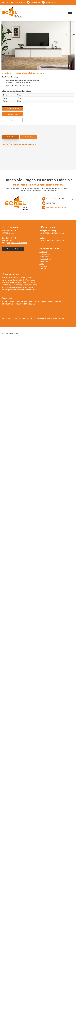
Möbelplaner (11, 137)
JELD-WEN (32, 304)
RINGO (24, 304)
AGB (32, 318)
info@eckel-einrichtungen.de (56, 207)
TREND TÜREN (14, 301)
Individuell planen (13, 108)
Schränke (42, 269)
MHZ (31, 301)
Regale (41, 264)
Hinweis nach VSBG (60, 318)
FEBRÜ (50, 301)
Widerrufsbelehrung (44, 318)
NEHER (44, 301)
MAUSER (5, 304)
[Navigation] (70, 12)
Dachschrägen (44, 254)
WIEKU (18, 304)
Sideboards (43, 266)
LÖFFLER (57, 301)
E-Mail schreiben (36, 2)
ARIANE (11, 304)
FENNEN (24, 301)
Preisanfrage (29, 137)
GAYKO (4, 301)
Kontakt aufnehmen (14, 249)
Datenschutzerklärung (20, 318)
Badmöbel (43, 252)
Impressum (6, 318)
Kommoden (43, 261)
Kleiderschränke (45, 259)
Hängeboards (44, 257)
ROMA (37, 301)
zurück (13, 120)
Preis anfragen (13, 114)
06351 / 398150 (51, 2)
